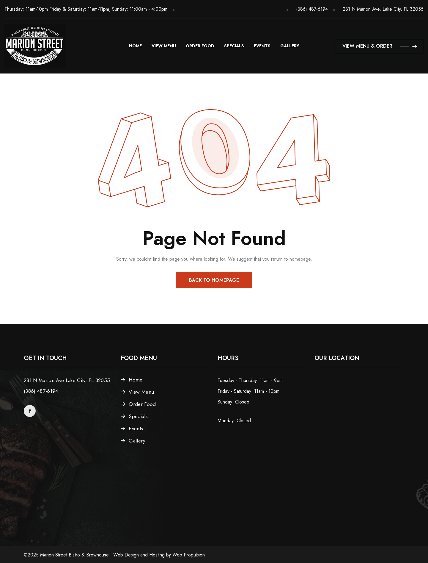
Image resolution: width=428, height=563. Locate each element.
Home (135, 46)
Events (262, 46)
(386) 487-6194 (312, 9)
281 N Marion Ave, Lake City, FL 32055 (383, 9)
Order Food (200, 46)
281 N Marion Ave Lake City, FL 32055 (67, 380)
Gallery (289, 46)
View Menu (164, 46)
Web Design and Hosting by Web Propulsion (159, 554)
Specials (234, 46)
